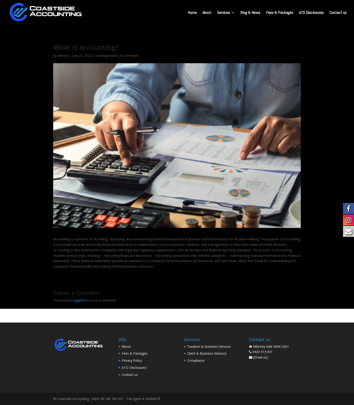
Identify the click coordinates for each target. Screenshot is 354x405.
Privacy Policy (132, 360)
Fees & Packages (279, 13)
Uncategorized (106, 55)
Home (192, 13)
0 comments (129, 55)
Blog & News (250, 13)
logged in (79, 300)
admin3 (63, 55)
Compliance (196, 360)
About (206, 13)
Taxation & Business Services (209, 346)
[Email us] (260, 357)
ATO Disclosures (311, 13)
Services (223, 13)
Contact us (338, 13)
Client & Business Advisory (207, 353)
